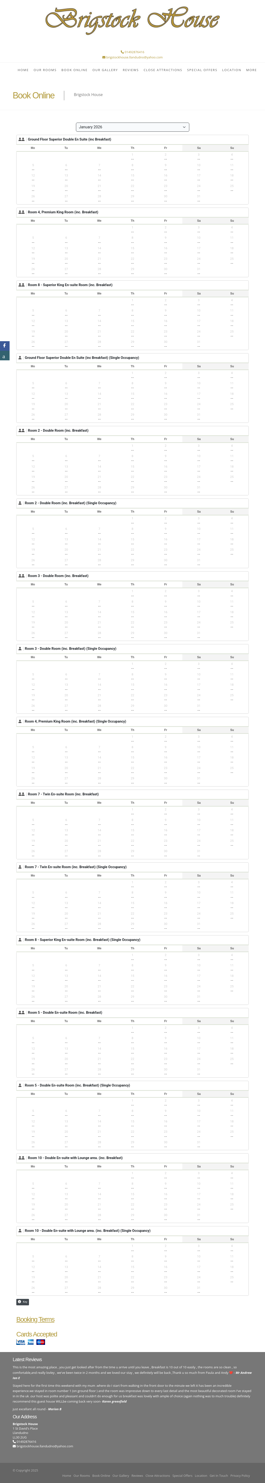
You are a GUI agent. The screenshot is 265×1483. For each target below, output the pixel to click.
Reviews (131, 70)
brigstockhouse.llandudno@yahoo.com (45, 1446)
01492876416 (24, 1441)
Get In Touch (219, 1475)
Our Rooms (45, 70)
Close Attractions (163, 70)
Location (231, 70)
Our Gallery (105, 70)
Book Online (74, 70)
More (251, 70)
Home (23, 70)
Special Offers (202, 70)
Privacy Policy (240, 1475)
